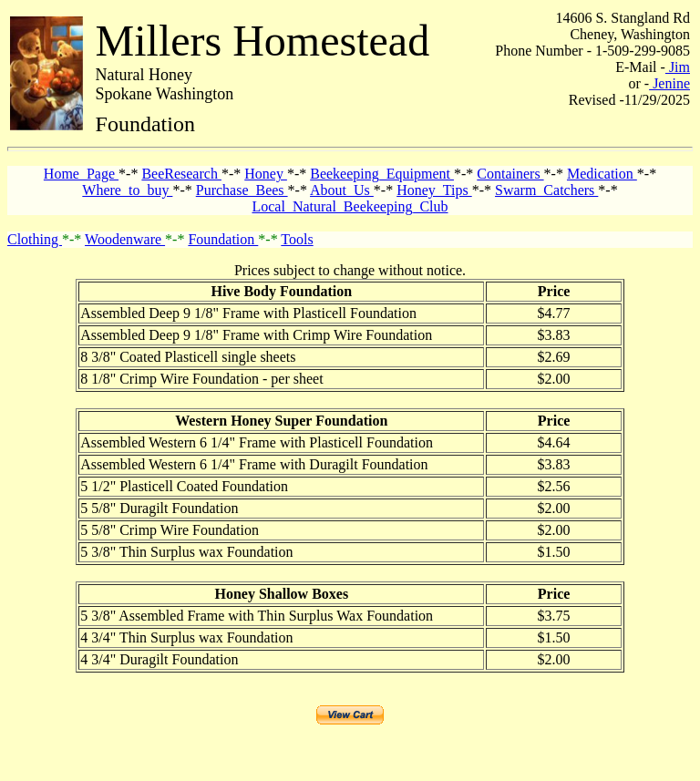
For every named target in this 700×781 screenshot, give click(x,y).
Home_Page (81, 173)
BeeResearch (181, 173)
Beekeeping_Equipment (382, 173)
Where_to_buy (127, 190)
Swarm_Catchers (546, 190)
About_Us (342, 190)
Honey (265, 173)
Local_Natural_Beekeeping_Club (350, 206)
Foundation (223, 239)
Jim (677, 67)
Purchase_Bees (242, 190)
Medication (602, 173)
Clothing (34, 239)
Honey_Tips (434, 190)
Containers (510, 173)
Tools (297, 239)
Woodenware (125, 239)
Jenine (669, 83)
